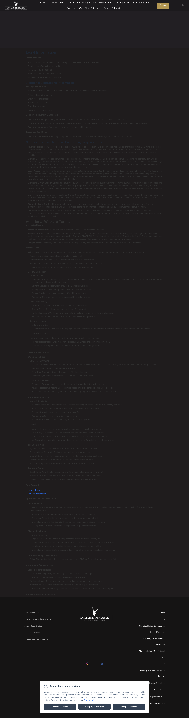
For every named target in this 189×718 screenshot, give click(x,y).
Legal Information (157, 697)
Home (42, 3)
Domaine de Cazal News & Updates (84, 8)
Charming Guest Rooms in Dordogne (154, 642)
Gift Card (161, 664)
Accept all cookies (129, 706)
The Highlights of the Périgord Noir (132, 3)
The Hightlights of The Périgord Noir (152, 654)
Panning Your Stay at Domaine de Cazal (152, 673)
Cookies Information (37, 493)
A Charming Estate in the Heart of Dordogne (69, 3)
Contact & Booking (113, 8)
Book (163, 5)
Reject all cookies (60, 706)
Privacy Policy (34, 490)
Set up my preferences (94, 706)
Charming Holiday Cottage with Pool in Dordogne (152, 629)
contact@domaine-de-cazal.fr (36, 640)
